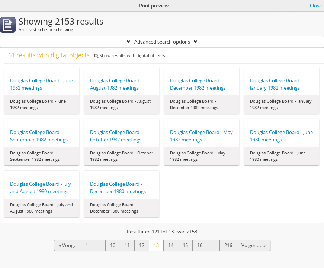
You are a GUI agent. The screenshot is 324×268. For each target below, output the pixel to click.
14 (170, 245)
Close (316, 5)
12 (141, 245)
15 (185, 245)
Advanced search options (162, 41)
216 (228, 245)
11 (127, 245)
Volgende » (253, 245)
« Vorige (67, 245)
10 (112, 245)
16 (199, 245)
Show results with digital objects (129, 55)
